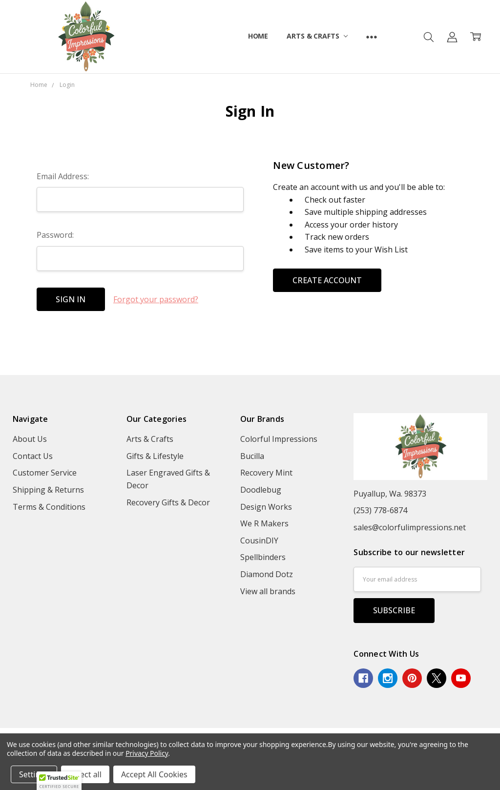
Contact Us (33, 456)
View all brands (267, 591)
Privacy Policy (146, 753)
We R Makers (264, 523)
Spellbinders (263, 557)
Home (258, 36)
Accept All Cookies (154, 774)
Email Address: (63, 176)
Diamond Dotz (266, 574)
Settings (34, 774)
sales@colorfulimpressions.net (410, 527)
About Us (30, 439)
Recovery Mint (266, 472)
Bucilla (252, 456)
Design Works (266, 506)
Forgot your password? (155, 299)
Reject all (85, 774)
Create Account (327, 280)
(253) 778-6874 (380, 510)
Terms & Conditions (49, 506)
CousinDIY (259, 540)
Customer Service (45, 472)
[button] (59, 780)
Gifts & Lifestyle (155, 456)
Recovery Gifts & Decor (168, 502)
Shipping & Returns (48, 489)
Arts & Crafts (317, 36)
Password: (55, 234)
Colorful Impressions (278, 439)
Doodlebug (260, 489)
